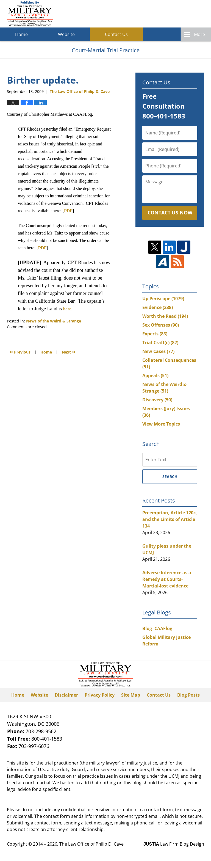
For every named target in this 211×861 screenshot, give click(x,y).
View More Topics (161, 424)
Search (169, 476)
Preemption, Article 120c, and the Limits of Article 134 (169, 519)
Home (21, 34)
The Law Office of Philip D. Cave (91, 844)
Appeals (155, 375)
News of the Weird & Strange (53, 321)
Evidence (157, 307)
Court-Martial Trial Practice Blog (30, 13)
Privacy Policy (100, 695)
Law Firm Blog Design (173, 844)
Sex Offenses (160, 325)
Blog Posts (188, 695)
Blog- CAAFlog (157, 628)
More (199, 34)
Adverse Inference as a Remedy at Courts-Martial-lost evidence (166, 579)
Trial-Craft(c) (160, 343)
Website (66, 34)
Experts (154, 334)
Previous (20, 351)
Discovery (157, 400)
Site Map (130, 695)
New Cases (158, 351)
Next (68, 351)
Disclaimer (66, 695)
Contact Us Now (170, 212)
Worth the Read (165, 316)
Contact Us (116, 34)
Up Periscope (163, 299)
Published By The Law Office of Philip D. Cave (164, 14)
